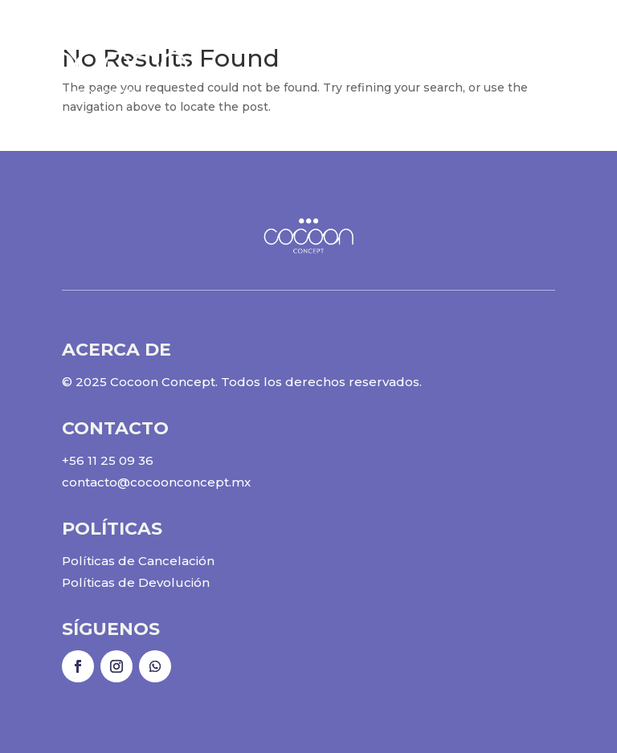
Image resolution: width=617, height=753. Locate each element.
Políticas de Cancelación (138, 560)
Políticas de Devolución (136, 582)
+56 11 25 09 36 (107, 460)
